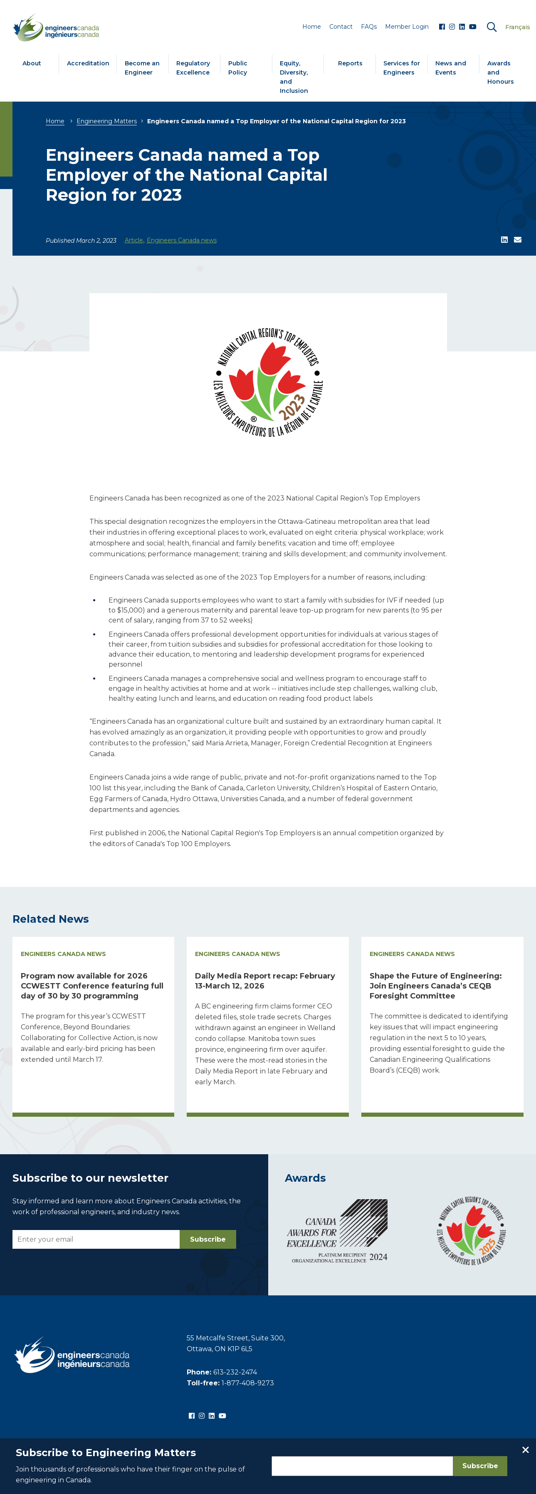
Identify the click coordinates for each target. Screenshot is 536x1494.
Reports (350, 63)
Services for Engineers (401, 68)
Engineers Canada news (182, 240)
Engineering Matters (107, 121)
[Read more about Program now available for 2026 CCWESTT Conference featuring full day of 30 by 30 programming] (93, 1027)
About (31, 63)
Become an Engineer (142, 68)
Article (134, 240)
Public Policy (237, 68)
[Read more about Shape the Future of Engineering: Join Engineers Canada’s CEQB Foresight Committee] (442, 1027)
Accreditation (88, 63)
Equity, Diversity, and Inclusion (294, 77)
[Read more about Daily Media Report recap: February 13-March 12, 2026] (268, 1027)
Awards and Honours (500, 72)
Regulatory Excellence (193, 68)
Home (55, 121)
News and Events (450, 68)
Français (517, 27)
